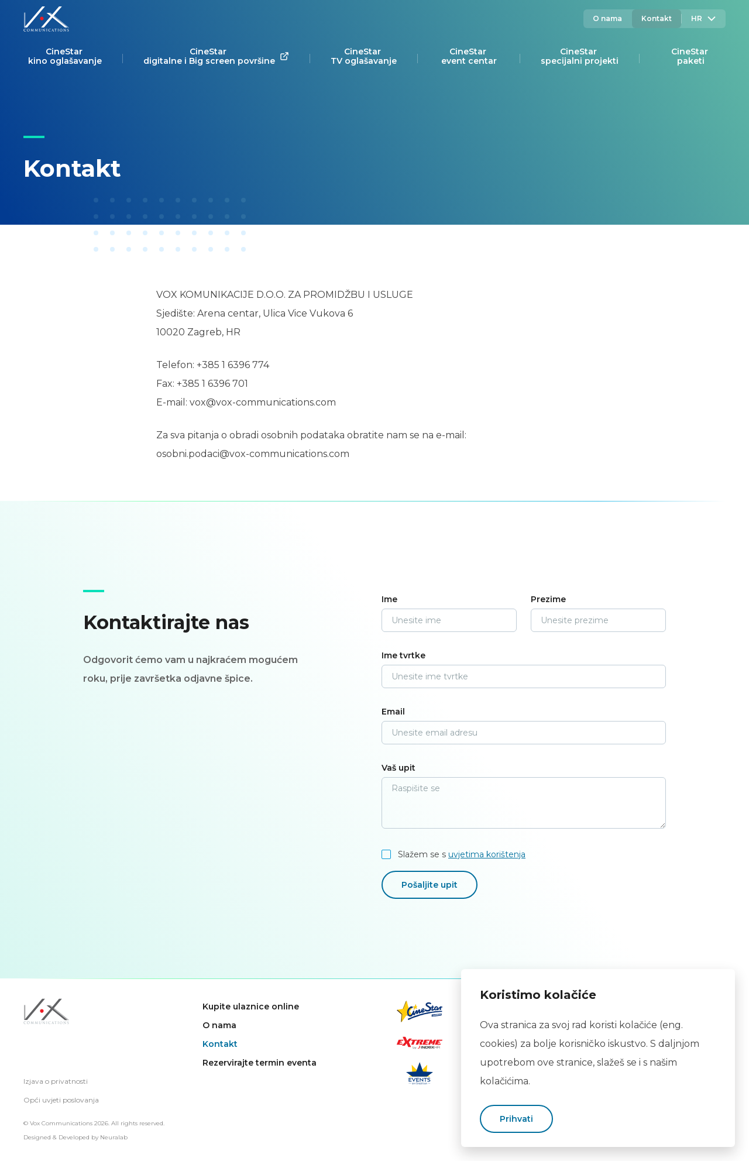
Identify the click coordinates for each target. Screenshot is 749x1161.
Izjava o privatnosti (55, 1081)
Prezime (548, 599)
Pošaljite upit (429, 885)
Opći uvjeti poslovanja (61, 1099)
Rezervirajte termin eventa (259, 1062)
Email (393, 711)
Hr (703, 18)
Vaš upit (398, 767)
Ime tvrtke (403, 655)
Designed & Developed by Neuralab (75, 1137)
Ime (389, 599)
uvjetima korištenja (486, 854)
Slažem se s (461, 854)
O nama (607, 18)
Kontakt (656, 18)
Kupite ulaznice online (250, 1006)
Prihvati (516, 1119)
